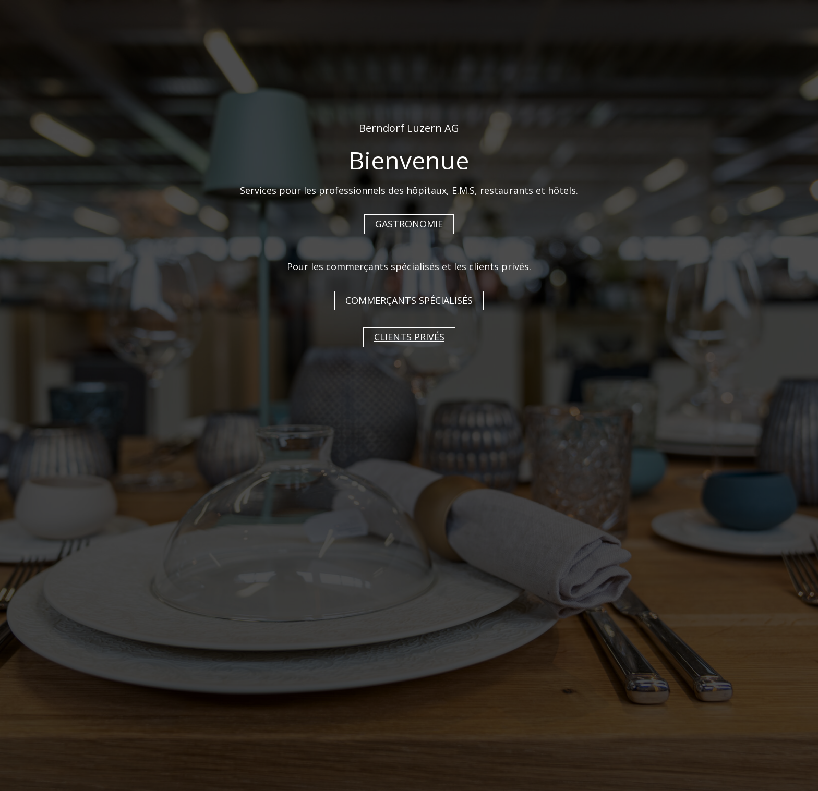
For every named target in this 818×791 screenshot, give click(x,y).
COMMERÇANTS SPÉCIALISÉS (409, 300)
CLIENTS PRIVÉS (409, 337)
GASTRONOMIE (409, 223)
